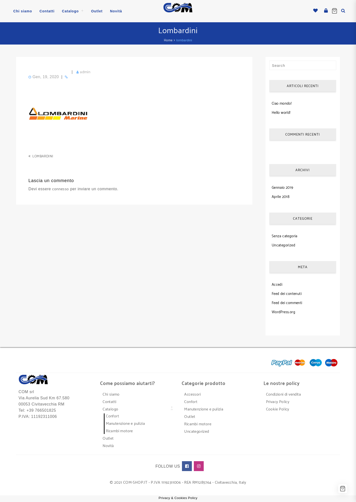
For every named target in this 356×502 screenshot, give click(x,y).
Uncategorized (283, 245)
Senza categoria (284, 236)
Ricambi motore (119, 431)
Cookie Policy (277, 409)
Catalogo (110, 409)
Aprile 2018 (280, 197)
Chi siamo (111, 394)
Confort (112, 416)
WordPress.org (283, 312)
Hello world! (281, 113)
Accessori (192, 394)
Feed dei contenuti (287, 294)
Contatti (109, 402)
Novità (108, 446)
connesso (60, 189)
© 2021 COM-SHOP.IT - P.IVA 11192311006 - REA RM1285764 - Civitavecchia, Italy (178, 482)
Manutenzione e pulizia (125, 423)
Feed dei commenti (287, 303)
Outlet (108, 438)
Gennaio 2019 (282, 188)
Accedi (277, 285)
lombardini (42, 156)
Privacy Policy (277, 402)
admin (85, 72)
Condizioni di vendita (283, 394)
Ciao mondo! (282, 103)
